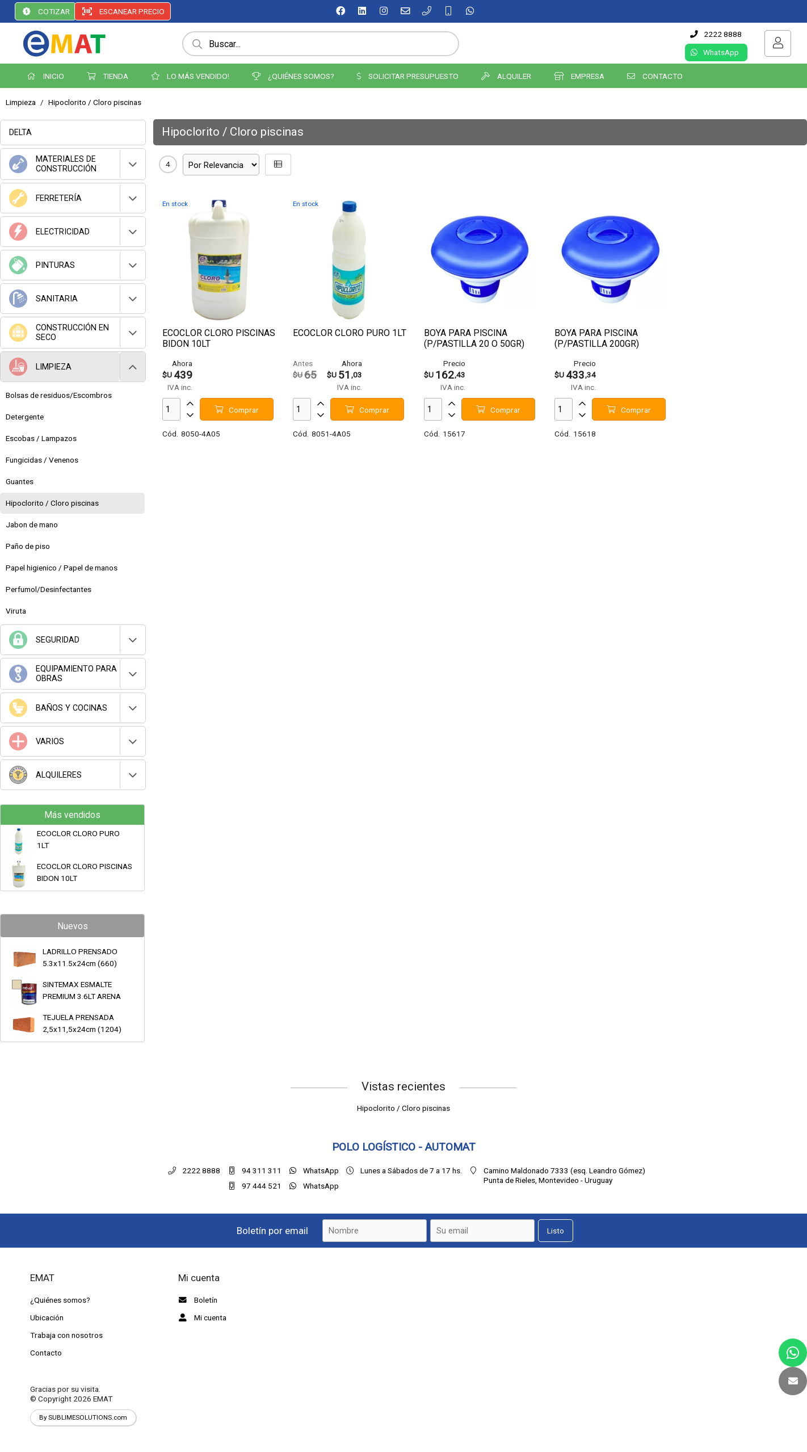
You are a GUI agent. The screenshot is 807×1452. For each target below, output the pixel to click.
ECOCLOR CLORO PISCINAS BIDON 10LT (84, 872)
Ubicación (47, 1317)
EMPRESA (579, 76)
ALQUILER (506, 76)
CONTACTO (655, 76)
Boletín (196, 1299)
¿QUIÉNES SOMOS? (293, 76)
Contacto (46, 1352)
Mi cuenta (200, 1317)
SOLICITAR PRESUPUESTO (408, 76)
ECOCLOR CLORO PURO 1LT (78, 839)
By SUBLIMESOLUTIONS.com (83, 1417)
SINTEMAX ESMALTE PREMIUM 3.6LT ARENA (82, 990)
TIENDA (107, 76)
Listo (555, 1230)
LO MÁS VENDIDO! (190, 76)
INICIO (45, 76)
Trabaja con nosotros (66, 1335)
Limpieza (21, 102)
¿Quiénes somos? (60, 1299)
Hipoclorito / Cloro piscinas (94, 102)
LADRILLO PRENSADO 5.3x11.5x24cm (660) (80, 957)
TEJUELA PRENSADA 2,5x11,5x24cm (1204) (82, 1023)
